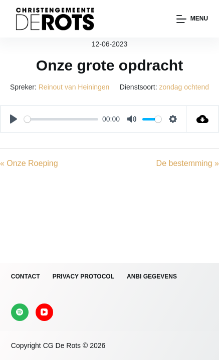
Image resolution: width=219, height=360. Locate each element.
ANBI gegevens (152, 276)
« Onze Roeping (29, 163)
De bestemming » (187, 163)
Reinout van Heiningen (74, 87)
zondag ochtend (184, 87)
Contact (25, 276)
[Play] (14, 119)
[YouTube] (44, 312)
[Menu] (192, 19)
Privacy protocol (83, 276)
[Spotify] (20, 312)
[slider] (61, 119)
